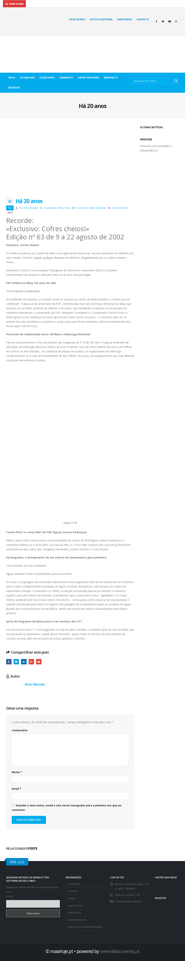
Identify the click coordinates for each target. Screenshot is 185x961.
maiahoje (101, 207)
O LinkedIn (24, 661)
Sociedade (50, 207)
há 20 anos (82, 207)
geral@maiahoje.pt (132, 901)
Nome (17, 772)
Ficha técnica (77, 19)
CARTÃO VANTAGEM (88, 77)
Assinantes (74, 883)
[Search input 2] (152, 81)
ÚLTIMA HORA (27, 77)
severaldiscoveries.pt (119, 950)
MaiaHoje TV (111, 77)
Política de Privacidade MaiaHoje (86, 925)
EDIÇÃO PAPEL (47, 77)
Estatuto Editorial (101, 19)
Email (16, 788)
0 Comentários (120, 207)
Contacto (142, 19)
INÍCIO (11, 77)
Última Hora (63, 207)
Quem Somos (124, 19)
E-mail (39, 661)
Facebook (9, 661)
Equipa (72, 897)
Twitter (16, 661)
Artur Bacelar (31, 207)
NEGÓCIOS (14, 87)
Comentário (20, 730)
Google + (31, 661)
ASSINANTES (66, 77)
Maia (91, 207)
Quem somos (75, 904)
